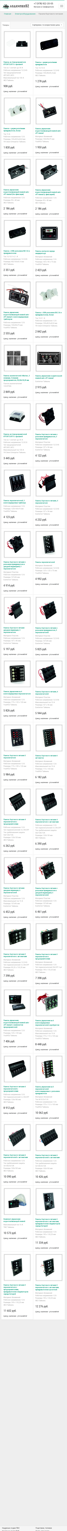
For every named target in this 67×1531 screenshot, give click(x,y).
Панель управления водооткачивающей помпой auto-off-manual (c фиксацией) (48, 192)
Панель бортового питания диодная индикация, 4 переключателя (14, 630)
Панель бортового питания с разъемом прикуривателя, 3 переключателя (46, 436)
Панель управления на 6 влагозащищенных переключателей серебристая (47, 1023)
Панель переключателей (45, 562)
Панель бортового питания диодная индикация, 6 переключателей (14, 890)
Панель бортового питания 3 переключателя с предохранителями (46, 956)
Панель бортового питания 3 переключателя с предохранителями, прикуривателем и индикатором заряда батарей (16, 1289)
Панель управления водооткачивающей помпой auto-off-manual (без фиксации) (16, 192)
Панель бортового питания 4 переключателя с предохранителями (15, 822)
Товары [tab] (6, 25)
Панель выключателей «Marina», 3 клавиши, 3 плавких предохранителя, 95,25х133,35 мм (17, 378)
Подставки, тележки (44, 1528)
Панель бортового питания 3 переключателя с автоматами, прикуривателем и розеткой (47, 1287)
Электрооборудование (25, 14)
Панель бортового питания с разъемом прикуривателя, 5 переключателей (46, 630)
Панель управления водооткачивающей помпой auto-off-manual (48, 131)
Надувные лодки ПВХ (10, 1528)
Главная (7, 14)
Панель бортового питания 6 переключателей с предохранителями (15, 1089)
